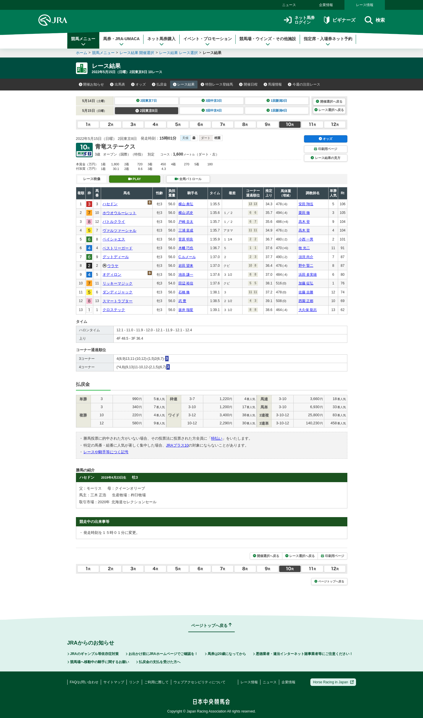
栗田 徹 (304, 213)
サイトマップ (113, 682)
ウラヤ (112, 266)
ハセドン (110, 204)
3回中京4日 (212, 110)
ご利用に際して (156, 682)
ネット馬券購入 (161, 41)
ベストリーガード (118, 248)
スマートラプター (118, 301)
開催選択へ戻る (329, 101)
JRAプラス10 (177, 445)
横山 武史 (185, 213)
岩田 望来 (185, 266)
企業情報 (326, 5)
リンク (134, 682)
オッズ (138, 84)
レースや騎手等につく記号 (105, 452)
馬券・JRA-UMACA (121, 41)
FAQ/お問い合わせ (84, 682)
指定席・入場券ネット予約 (328, 41)
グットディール (116, 257)
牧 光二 (304, 248)
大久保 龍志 (308, 310)
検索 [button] (375, 20)
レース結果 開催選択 (137, 53)
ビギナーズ (339, 20)
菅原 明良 (185, 239)
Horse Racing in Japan (333, 682)
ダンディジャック (118, 292)
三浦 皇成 (185, 230)
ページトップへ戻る (329, 581)
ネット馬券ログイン (299, 20)
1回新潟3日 (277, 100)
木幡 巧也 (185, 248)
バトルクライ (114, 221)
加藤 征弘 (306, 283)
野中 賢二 (306, 266)
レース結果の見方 (325, 158)
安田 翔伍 (306, 204)
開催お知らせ (91, 84)
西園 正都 (306, 301)
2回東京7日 (146, 100)
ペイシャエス (114, 239)
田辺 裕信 (185, 283)
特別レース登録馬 (217, 84)
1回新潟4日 (277, 110)
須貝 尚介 (306, 257)
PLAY (134, 179)
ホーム (81, 53)
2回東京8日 (146, 111)
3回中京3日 (212, 100)
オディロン (112, 274)
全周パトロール (188, 179)
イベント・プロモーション (207, 41)
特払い (216, 438)
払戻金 (159, 84)
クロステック (114, 310)
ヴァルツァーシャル (119, 230)
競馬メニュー (83, 41)
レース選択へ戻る (329, 110)
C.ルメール (187, 257)
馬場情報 (273, 84)
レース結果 (184, 84)
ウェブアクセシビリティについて (200, 682)
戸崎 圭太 (185, 222)
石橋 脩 (184, 292)
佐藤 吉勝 (306, 292)
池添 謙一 (185, 275)
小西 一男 (306, 239)
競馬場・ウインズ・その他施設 (267, 41)
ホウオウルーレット (119, 213)
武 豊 (182, 301)
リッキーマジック (118, 283)
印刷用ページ (325, 149)
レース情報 (364, 5)
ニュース (289, 5)
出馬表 (117, 84)
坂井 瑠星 (185, 310)
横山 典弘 (185, 204)
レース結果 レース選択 (178, 53)
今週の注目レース (304, 84)
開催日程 (248, 84)
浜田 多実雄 (308, 275)
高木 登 (304, 222)
